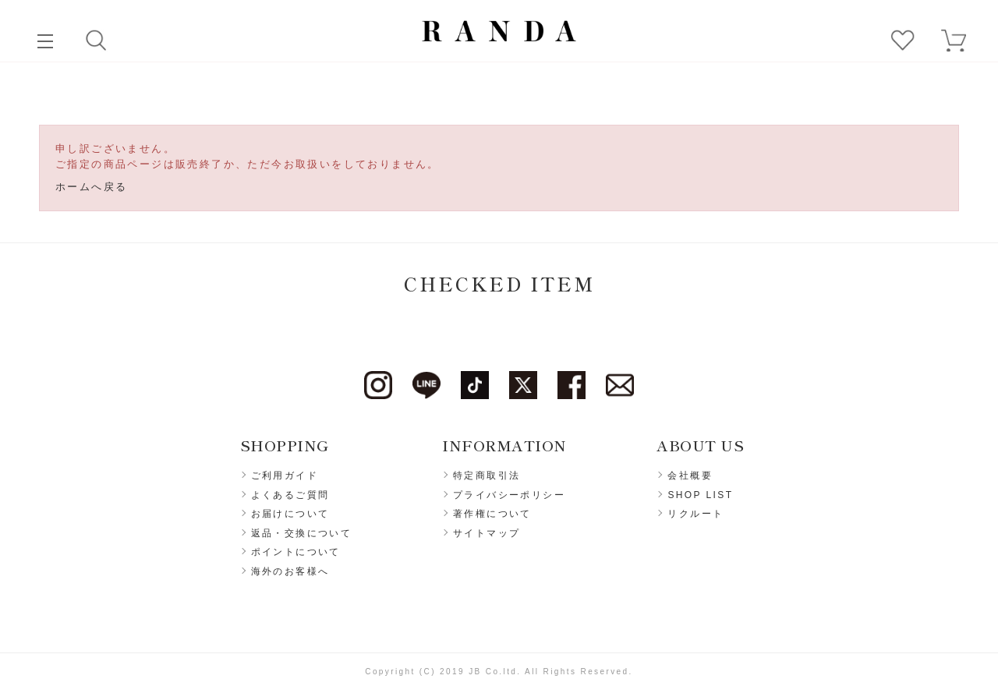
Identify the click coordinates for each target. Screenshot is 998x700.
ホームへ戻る (91, 187)
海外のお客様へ (290, 571)
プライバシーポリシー (509, 495)
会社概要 (690, 475)
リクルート (695, 513)
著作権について (492, 513)
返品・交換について (301, 533)
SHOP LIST (700, 495)
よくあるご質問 (290, 495)
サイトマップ (486, 533)
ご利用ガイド (284, 475)
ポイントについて (296, 551)
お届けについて (290, 513)
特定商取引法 (486, 475)
